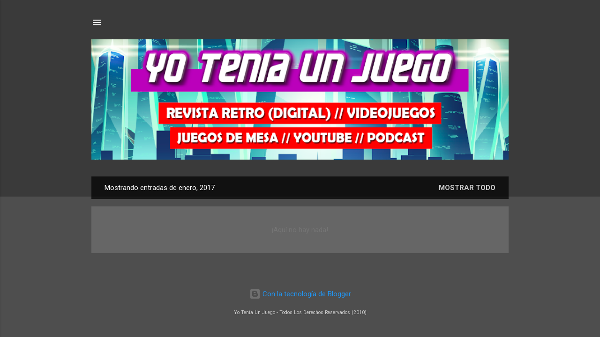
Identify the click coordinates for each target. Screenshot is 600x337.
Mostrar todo (467, 187)
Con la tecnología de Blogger (300, 294)
